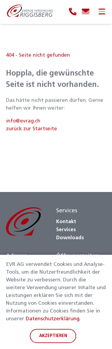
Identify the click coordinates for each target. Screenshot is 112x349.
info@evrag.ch (23, 122)
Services (66, 229)
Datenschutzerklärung (52, 318)
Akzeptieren (53, 336)
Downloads (70, 237)
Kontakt (66, 221)
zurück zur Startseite (31, 130)
